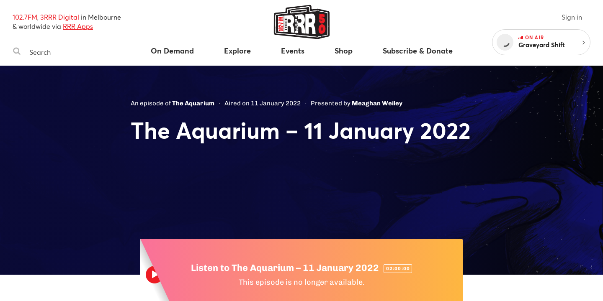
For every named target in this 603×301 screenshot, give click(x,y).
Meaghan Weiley (377, 103)
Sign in (572, 17)
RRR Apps (78, 26)
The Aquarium (193, 103)
